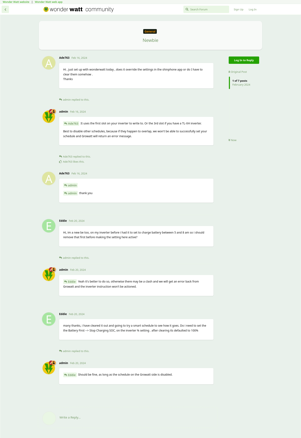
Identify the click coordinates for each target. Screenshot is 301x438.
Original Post (237, 72)
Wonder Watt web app (49, 2)
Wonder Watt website (16, 2)
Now (232, 140)
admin (72, 185)
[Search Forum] (206, 9)
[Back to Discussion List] (5, 9)
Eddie (72, 282)
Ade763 (73, 123)
